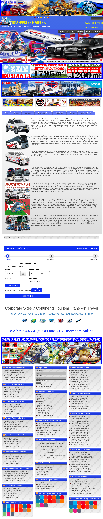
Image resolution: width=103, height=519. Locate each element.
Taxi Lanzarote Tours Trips (45, 408)
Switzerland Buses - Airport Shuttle (81, 456)
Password (39, 375)
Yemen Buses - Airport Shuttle (79, 407)
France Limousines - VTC (12, 409)
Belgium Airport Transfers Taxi (79, 435)
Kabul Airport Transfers (79, 485)
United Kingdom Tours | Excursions (15, 475)
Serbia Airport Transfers (77, 442)
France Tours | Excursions (12, 408)
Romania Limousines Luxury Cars (14, 377)
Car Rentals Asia (42, 474)
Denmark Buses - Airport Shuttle (80, 454)
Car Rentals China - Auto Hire (81, 487)
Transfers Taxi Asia (43, 466)
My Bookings (41, 400)
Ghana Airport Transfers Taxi (79, 384)
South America (74, 313)
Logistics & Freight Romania (12, 379)
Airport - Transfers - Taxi (17, 248)
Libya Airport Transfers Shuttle (79, 379)
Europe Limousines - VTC (12, 393)
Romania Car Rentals (10, 376)
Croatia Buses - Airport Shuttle (79, 452)
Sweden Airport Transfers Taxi (79, 425)
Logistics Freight (86, 113)
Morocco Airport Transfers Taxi (79, 372)
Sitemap (39, 403)
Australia (40, 313)
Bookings (70, 31)
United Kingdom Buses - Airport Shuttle (16, 473)
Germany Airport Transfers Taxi (13, 455)
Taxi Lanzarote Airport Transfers (47, 407)
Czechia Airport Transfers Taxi (79, 439)
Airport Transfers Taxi (43, 424)
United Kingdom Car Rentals (13, 478)
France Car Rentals (10, 411)
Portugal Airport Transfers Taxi (13, 421)
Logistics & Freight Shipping (46, 434)
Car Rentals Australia (43, 488)
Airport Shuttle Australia (44, 484)
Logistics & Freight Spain (11, 447)
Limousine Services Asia (44, 473)
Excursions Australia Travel (45, 486)
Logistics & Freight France (12, 413)
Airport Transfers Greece (78, 416)
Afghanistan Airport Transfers (81, 483)
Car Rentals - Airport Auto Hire (46, 432)
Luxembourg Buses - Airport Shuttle (81, 463)
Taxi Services (41, 429)
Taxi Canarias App (42, 412)
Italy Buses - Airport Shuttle (12, 490)
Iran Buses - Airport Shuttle (78, 408)
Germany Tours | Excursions (12, 458)
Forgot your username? (45, 385)
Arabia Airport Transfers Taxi (79, 396)
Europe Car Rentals (10, 394)
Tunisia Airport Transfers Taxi (79, 377)
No (40, 290)
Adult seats (9, 279)
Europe (89, 313)
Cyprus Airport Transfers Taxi (79, 461)
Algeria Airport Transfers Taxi (79, 376)
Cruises (72, 113)
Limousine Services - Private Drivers (48, 431)
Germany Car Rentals (10, 462)
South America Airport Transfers (82, 494)
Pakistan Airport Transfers (80, 481)
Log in (38, 383)
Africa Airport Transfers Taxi (79, 371)
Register (80, 31)
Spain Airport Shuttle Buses (12, 441)
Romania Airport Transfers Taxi (13, 371)
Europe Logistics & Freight (12, 396)
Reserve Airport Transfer (44, 398)
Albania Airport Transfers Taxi (79, 441)
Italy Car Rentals (9, 495)
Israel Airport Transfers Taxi (78, 398)
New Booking (82, 248)
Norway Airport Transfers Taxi (79, 423)
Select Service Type (28, 263)
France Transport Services (12, 404)
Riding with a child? (12, 285)
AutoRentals (60, 113)
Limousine (28, 113)
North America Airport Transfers (81, 492)
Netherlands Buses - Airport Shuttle (81, 458)
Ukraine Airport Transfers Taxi (79, 422)
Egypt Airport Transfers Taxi (79, 381)
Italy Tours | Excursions (11, 492)
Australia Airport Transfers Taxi (46, 483)
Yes (34, 290)
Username (39, 371)
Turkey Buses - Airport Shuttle (79, 459)
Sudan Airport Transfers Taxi (79, 383)
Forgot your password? (45, 386)
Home (62, 31)
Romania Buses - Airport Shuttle (14, 372)
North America (55, 313)
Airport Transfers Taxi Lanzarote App (48, 414)
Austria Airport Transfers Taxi (79, 427)
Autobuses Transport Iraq (78, 403)
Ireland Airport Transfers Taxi (79, 430)
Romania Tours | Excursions (12, 374)
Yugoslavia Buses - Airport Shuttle (81, 471)
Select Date (9, 270)
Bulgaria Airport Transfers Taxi (79, 420)
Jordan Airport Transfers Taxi (79, 400)
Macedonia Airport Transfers (79, 444)
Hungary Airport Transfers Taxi (79, 437)
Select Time (34, 270)
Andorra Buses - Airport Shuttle (80, 465)
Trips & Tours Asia (42, 471)
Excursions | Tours (43, 113)
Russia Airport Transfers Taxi (79, 418)
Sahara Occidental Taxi (77, 374)
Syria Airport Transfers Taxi (78, 401)
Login (88, 31)
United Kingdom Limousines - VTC (14, 477)
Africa (13, 313)
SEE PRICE (27, 296)
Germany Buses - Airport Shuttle (14, 456)
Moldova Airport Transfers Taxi (79, 434)
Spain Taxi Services (10, 438)
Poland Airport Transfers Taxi (79, 432)
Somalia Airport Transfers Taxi (79, 388)
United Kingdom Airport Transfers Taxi (15, 471)
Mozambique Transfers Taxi (79, 386)
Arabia (22, 313)
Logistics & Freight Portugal (12, 430)
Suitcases (33, 279)
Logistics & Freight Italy (11, 497)
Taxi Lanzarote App (43, 410)
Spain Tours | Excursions (11, 440)
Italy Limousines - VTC (11, 493)
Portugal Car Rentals (10, 428)
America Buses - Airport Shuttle (80, 490)
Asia (30, 313)
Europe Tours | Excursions (12, 391)
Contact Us (97, 31)
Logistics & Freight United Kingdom (15, 480)
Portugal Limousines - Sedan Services (16, 426)
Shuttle (16, 113)
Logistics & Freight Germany (13, 463)
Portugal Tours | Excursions (12, 424)
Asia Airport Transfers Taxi (78, 480)
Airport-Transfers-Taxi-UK (45, 415)
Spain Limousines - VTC (11, 443)
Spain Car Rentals (9, 445)
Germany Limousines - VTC (12, 460)
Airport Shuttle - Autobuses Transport (48, 425)
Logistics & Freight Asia (44, 468)
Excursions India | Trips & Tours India (83, 488)
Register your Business (44, 405)
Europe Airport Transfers (11, 387)
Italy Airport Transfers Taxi (12, 488)
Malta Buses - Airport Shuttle (79, 466)
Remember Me (40, 380)
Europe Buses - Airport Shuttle (13, 389)
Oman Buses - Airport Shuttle (79, 405)
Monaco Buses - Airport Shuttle (80, 468)
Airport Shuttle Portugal (11, 423)
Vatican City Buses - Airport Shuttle (81, 470)
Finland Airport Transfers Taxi (79, 428)
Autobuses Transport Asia (45, 469)
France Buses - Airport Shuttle (13, 406)
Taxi (6, 113)
